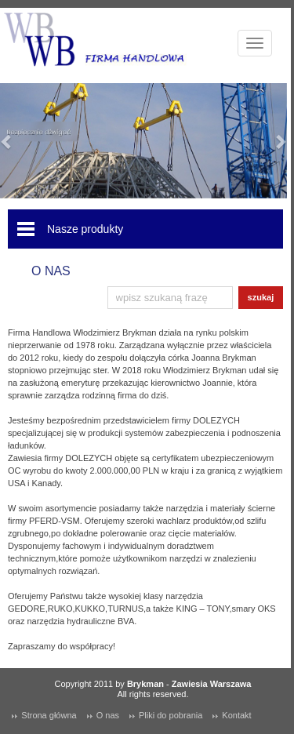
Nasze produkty (85, 229)
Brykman (145, 684)
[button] (7, 140)
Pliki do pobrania (170, 715)
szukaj (261, 297)
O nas (107, 715)
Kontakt (236, 715)
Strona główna (48, 715)
